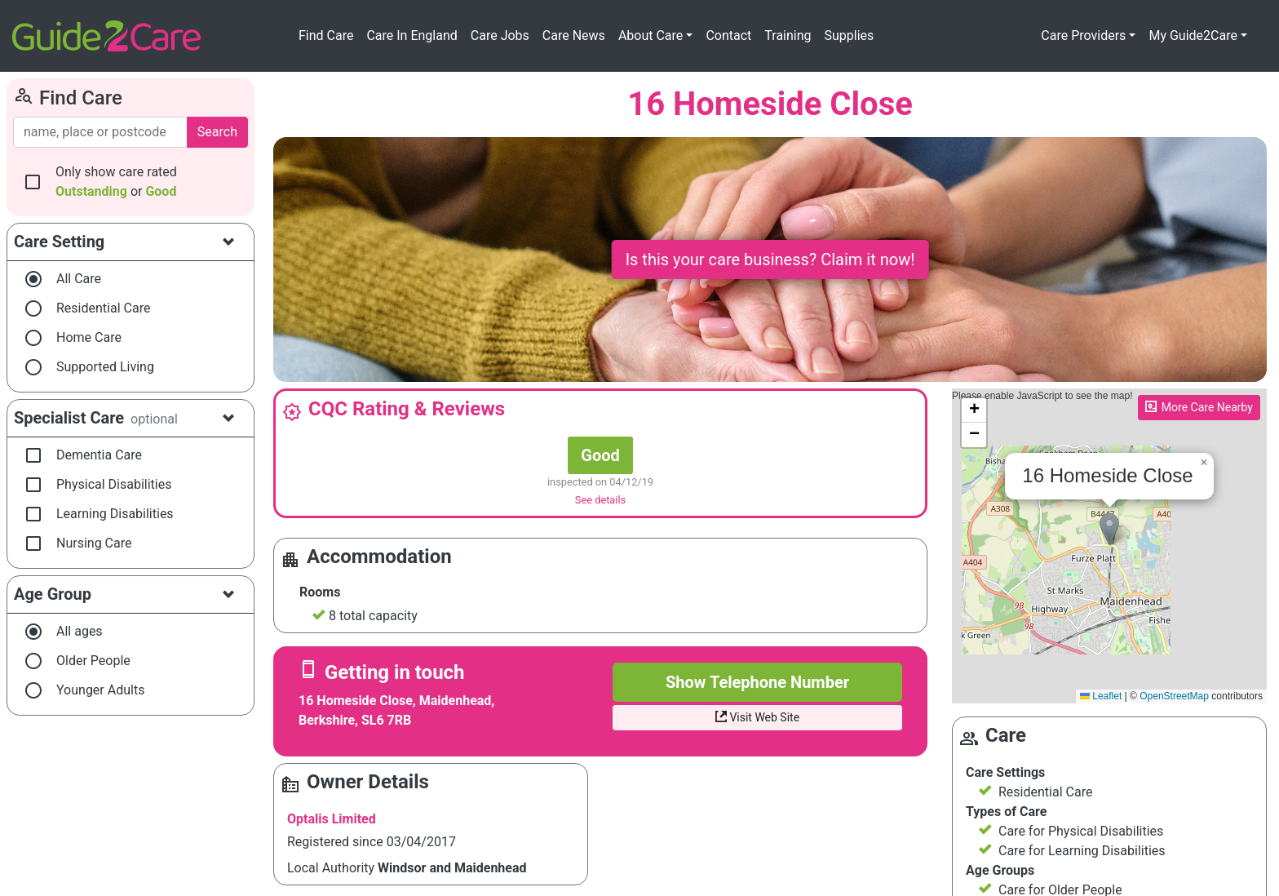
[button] (1109, 529)
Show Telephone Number (757, 682)
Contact (728, 35)
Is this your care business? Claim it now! (770, 259)
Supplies (849, 35)
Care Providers (1083, 35)
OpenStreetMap (1174, 696)
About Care (650, 35)
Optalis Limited (331, 819)
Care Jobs (500, 35)
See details (600, 500)
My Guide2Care (1192, 35)
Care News (573, 35)
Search (217, 132)
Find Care (326, 35)
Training (787, 35)
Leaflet (1101, 696)
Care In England (411, 35)
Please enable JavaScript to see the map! (1107, 546)
